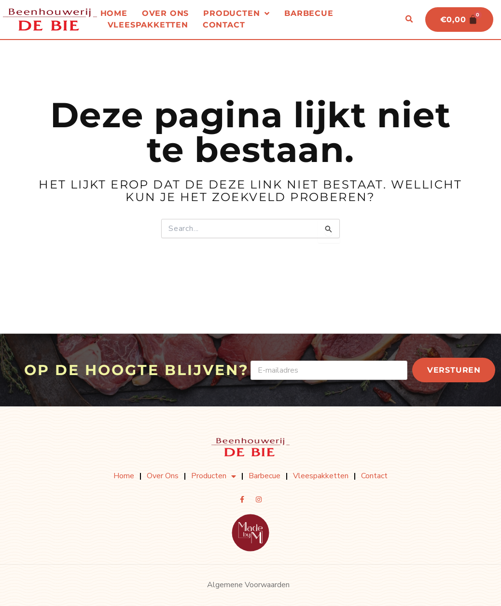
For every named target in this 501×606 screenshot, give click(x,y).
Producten (236, 14)
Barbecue (308, 13)
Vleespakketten (148, 25)
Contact (224, 25)
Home (113, 13)
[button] (408, 20)
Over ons (165, 13)
